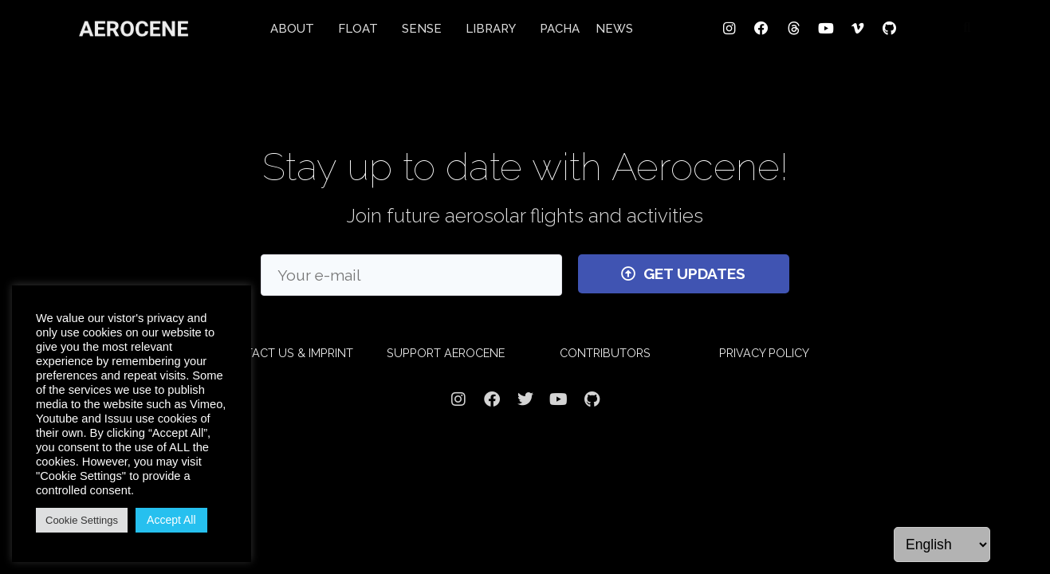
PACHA (560, 29)
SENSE (426, 29)
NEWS (614, 29)
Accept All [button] (171, 519)
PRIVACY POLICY (764, 353)
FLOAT (362, 29)
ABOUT (296, 29)
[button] (967, 28)
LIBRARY (495, 29)
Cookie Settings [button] (81, 520)
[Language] (942, 544)
